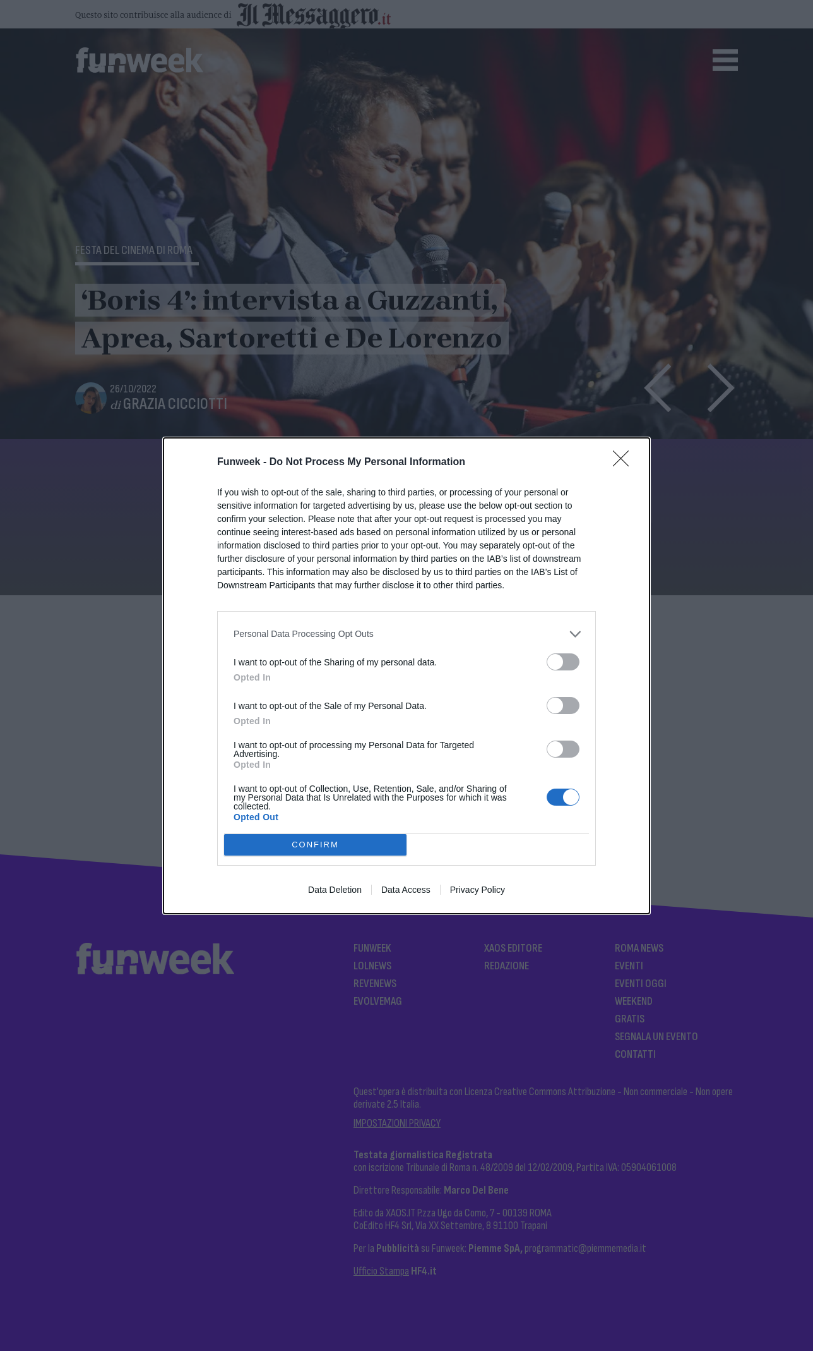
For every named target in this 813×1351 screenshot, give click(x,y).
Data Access (405, 890)
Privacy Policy (477, 890)
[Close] (625, 463)
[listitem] (406, 634)
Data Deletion (335, 890)
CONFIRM (315, 844)
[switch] (563, 661)
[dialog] (406, 676)
